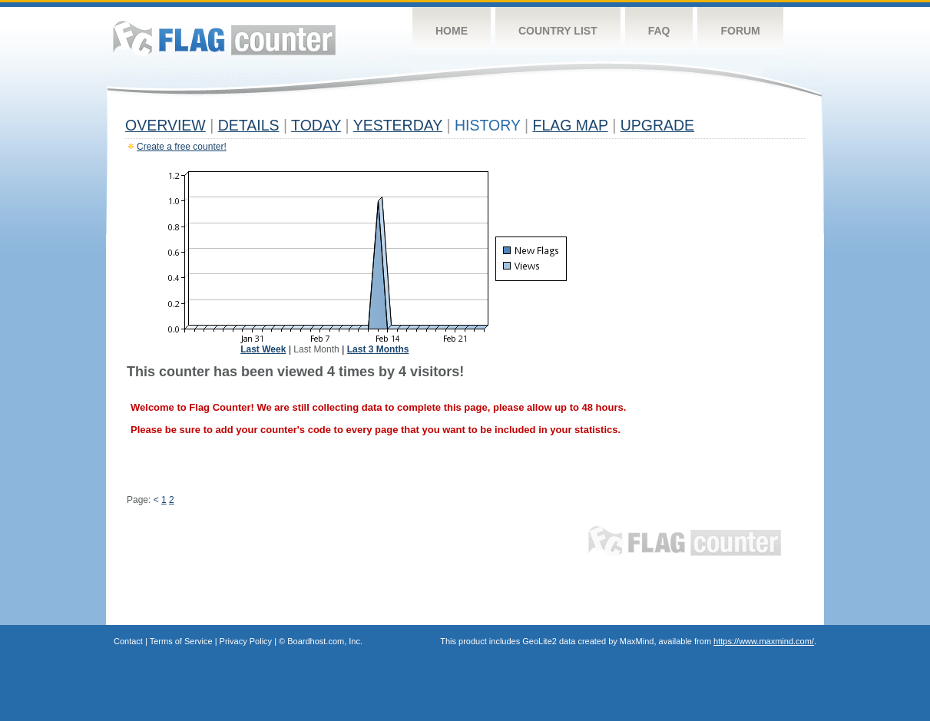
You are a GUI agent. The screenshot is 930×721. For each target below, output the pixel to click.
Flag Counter (224, 38)
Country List (557, 31)
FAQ (659, 31)
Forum (740, 31)
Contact (128, 641)
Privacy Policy (246, 641)
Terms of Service (181, 641)
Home (451, 31)
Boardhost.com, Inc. (324, 641)
